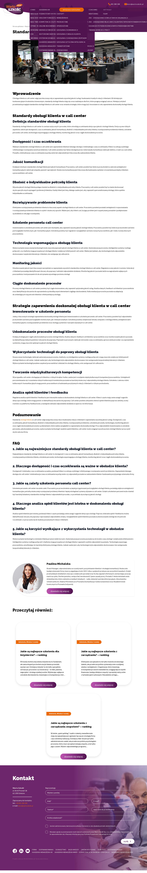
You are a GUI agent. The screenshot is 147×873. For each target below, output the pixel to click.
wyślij (128, 841)
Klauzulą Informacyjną (84, 834)
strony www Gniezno (42, 861)
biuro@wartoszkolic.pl (26, 806)
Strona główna (18, 26)
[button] (34, 9)
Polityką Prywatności (103, 834)
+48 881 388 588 (22, 803)
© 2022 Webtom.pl (29, 861)
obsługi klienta (26, 420)
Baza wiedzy (29, 26)
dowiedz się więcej (60, 591)
